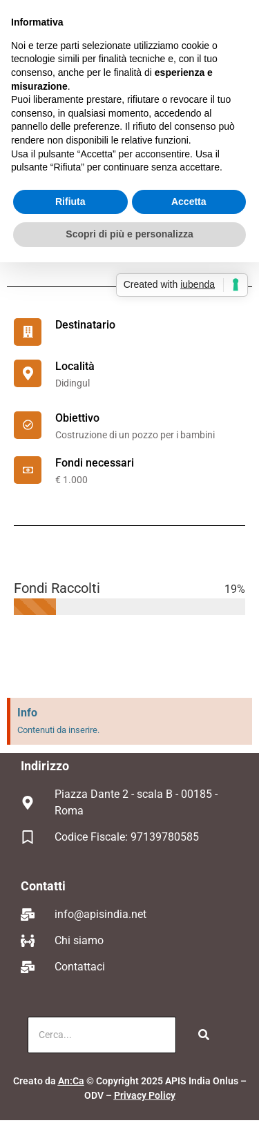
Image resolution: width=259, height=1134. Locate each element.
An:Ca (71, 1080)
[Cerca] (102, 1035)
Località (75, 366)
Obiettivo (77, 417)
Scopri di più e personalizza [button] (129, 233)
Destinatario (85, 324)
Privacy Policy (144, 1095)
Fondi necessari (94, 462)
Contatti (43, 886)
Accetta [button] (189, 201)
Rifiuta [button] (70, 201)
